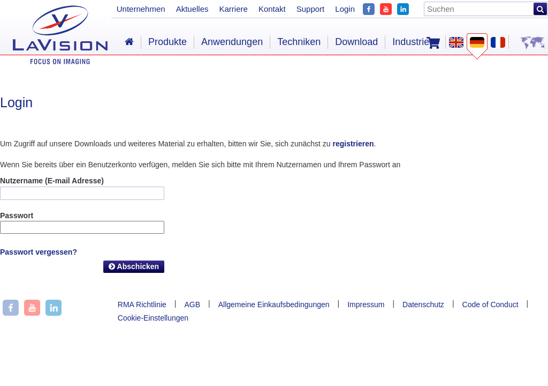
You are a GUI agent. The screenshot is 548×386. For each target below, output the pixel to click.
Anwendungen (232, 41)
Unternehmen (141, 8)
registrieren (353, 143)
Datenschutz (423, 304)
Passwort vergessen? (38, 252)
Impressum (365, 304)
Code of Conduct (490, 304)
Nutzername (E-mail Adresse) (52, 180)
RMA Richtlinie (142, 304)
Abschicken (134, 266)
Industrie (410, 41)
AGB (192, 304)
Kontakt (272, 8)
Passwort (16, 215)
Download (356, 41)
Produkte (167, 41)
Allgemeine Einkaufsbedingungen (274, 304)
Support (310, 8)
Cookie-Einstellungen (153, 318)
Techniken (299, 41)
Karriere (233, 8)
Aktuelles (192, 8)
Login (345, 8)
